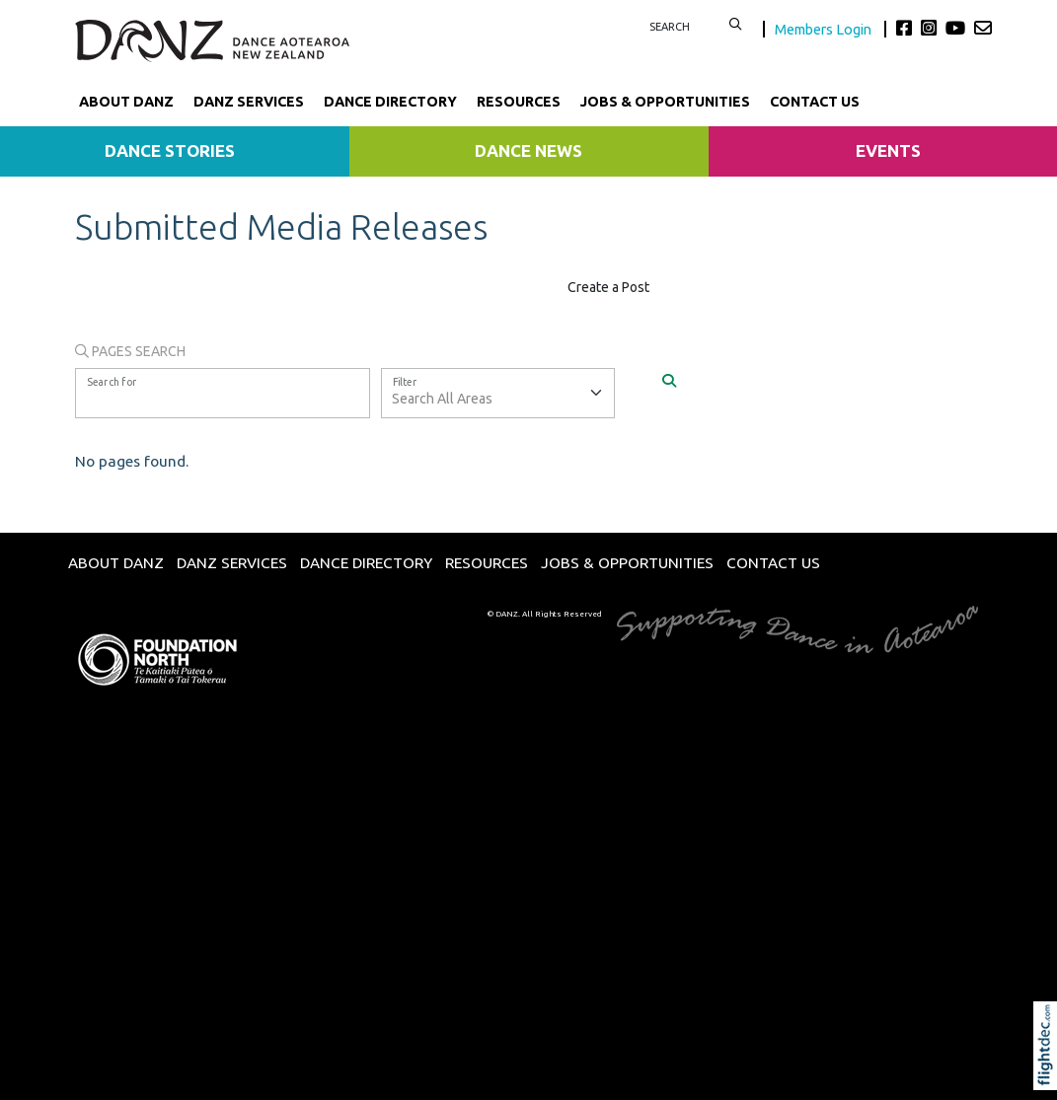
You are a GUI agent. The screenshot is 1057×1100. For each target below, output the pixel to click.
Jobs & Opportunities (665, 102)
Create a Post (608, 287)
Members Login (824, 29)
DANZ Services (248, 102)
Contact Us (815, 102)
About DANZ (126, 102)
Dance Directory (390, 102)
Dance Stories (170, 150)
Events (888, 150)
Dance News (528, 150)
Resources (519, 102)
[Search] (669, 380)
